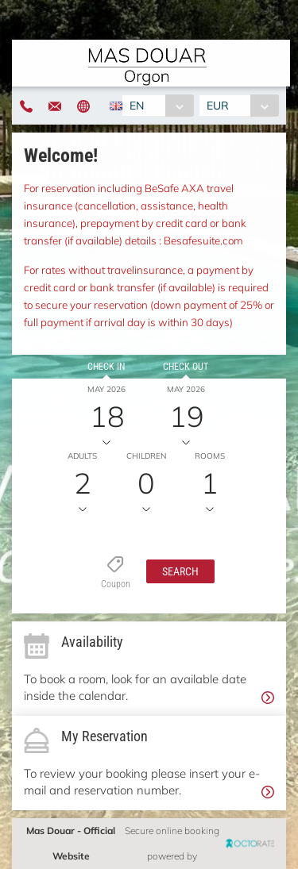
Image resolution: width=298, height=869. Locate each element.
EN (137, 105)
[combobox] (157, 105)
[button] (180, 571)
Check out (185, 366)
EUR (218, 105)
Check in (106, 366)
